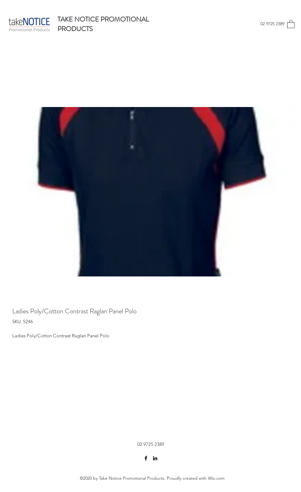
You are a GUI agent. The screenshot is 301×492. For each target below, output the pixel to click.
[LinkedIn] (155, 458)
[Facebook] (146, 458)
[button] (291, 23)
